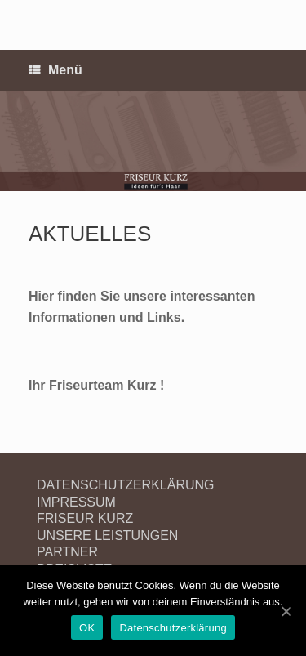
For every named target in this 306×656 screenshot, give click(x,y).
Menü (55, 70)
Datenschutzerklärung (172, 628)
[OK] (285, 611)
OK (87, 628)
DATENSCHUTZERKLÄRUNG (126, 485)
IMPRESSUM (76, 502)
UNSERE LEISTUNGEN (107, 535)
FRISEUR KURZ (85, 518)
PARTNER (67, 552)
